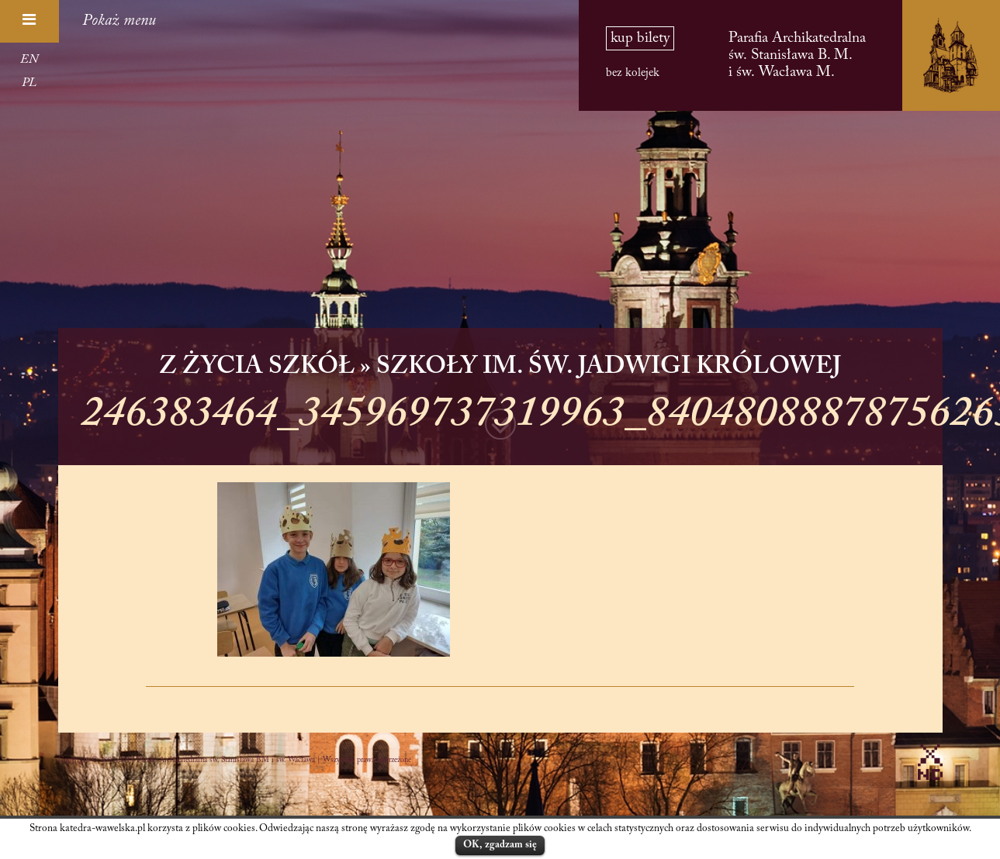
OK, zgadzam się (500, 845)
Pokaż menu (119, 21)
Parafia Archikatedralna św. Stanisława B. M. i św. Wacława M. (797, 55)
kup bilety (640, 38)
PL (29, 83)
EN (29, 59)
